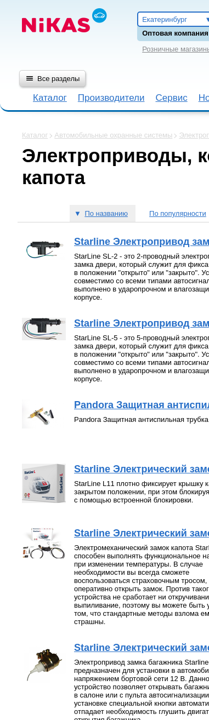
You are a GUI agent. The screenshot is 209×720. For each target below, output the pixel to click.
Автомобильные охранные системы (113, 135)
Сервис (171, 98)
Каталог (50, 98)
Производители (111, 98)
